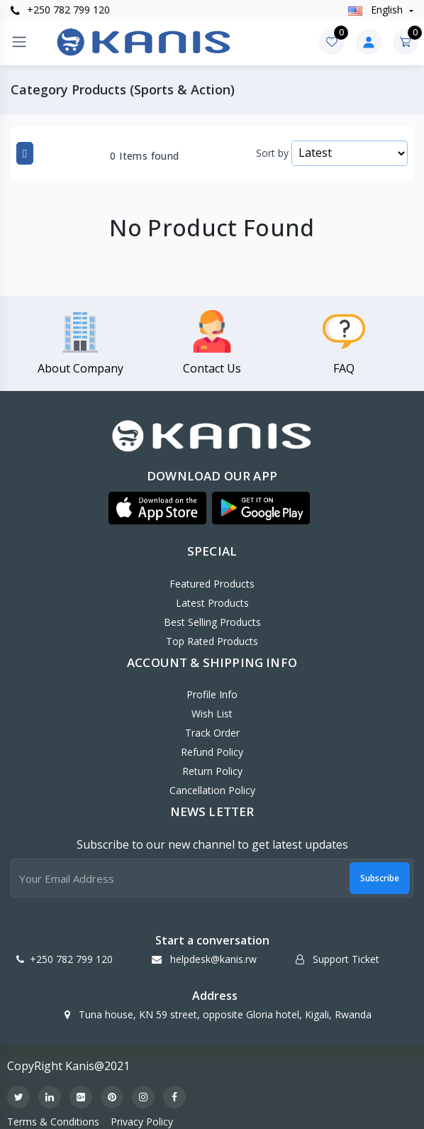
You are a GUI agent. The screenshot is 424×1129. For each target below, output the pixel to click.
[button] (157, 508)
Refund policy (212, 752)
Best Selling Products (212, 622)
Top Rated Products (212, 641)
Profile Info (212, 694)
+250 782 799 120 (60, 9)
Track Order (212, 732)
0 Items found (144, 156)
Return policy (212, 771)
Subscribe (379, 878)
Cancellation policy (212, 790)
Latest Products (212, 603)
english (377, 9)
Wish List (212, 713)
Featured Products (212, 583)
